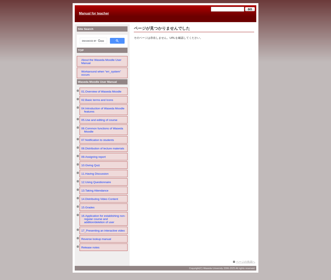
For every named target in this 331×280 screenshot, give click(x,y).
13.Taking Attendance (95, 190)
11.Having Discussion (95, 173)
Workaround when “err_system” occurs (101, 73)
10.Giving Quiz (90, 165)
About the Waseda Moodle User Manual (101, 61)
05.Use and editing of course (99, 120)
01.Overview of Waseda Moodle (101, 91)
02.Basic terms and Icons (97, 100)
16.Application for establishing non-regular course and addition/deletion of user (103, 219)
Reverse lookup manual (96, 239)
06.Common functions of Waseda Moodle (102, 130)
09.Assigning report (93, 156)
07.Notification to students (97, 140)
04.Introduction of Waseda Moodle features (102, 110)
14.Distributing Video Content (99, 199)
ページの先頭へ (245, 261)
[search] (93, 41)
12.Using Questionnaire (96, 182)
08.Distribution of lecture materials (102, 148)
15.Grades (88, 207)
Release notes (90, 247)
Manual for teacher (94, 13)
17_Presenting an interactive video (103, 230)
